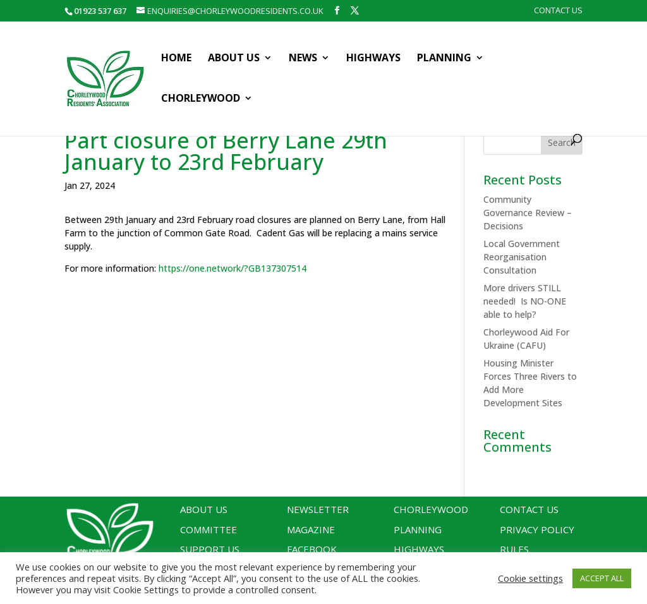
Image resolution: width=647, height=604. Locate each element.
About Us (234, 58)
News (303, 58)
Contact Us (558, 11)
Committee (208, 529)
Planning (444, 58)
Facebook (312, 549)
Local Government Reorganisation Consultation (521, 257)
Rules (514, 549)
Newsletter (318, 509)
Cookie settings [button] (530, 578)
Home (176, 58)
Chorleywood (200, 99)
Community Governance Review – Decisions (527, 212)
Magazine (311, 529)
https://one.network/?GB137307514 (232, 268)
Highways (373, 58)
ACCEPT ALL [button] (602, 578)
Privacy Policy (537, 529)
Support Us (209, 549)
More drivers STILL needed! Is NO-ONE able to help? (524, 301)
